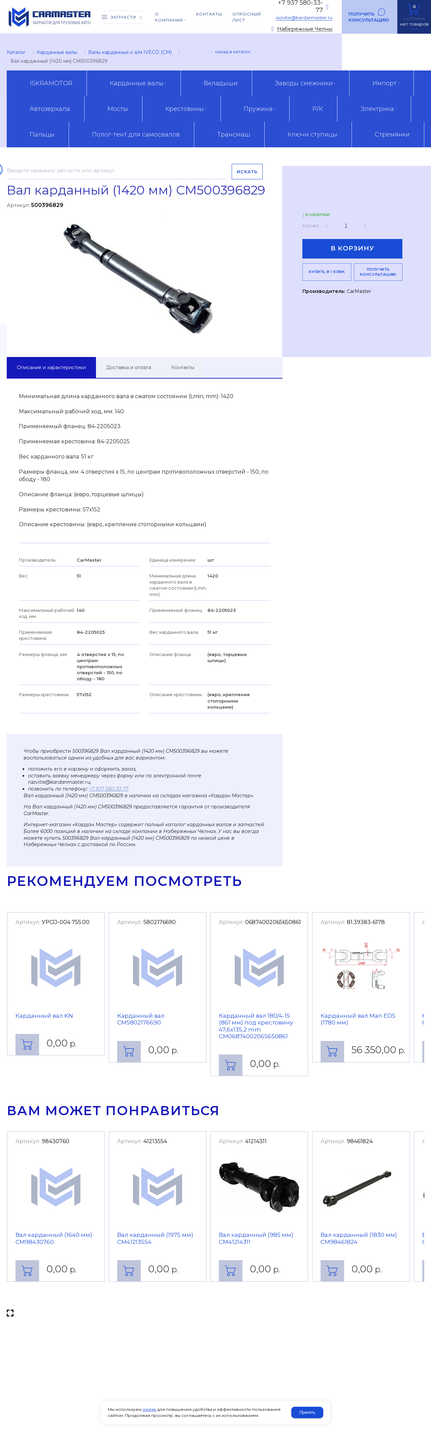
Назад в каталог (233, 51)
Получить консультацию (369, 17)
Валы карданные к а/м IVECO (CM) (130, 52)
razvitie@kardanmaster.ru (304, 17)
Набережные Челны (304, 29)
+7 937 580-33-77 (108, 789)
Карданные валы (57, 52)
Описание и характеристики (51, 367)
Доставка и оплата (128, 367)
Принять (307, 1412)
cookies (149, 1409)
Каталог (16, 52)
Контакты (182, 367)
